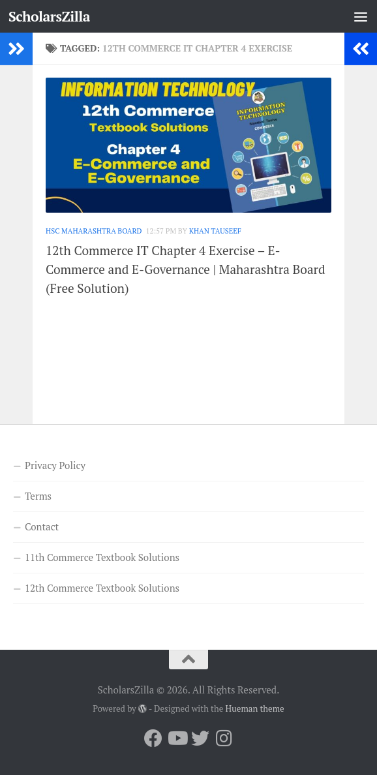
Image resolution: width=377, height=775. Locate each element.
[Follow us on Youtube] (177, 738)
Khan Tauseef (215, 231)
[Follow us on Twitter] (200, 738)
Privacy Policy (55, 465)
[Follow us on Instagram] (224, 738)
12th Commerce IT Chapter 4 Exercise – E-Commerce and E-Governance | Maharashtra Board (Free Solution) (185, 269)
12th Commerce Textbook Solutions (102, 587)
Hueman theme (255, 708)
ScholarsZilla (49, 16)
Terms (38, 495)
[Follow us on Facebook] (153, 738)
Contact (42, 526)
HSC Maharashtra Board (94, 231)
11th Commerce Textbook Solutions (102, 557)
